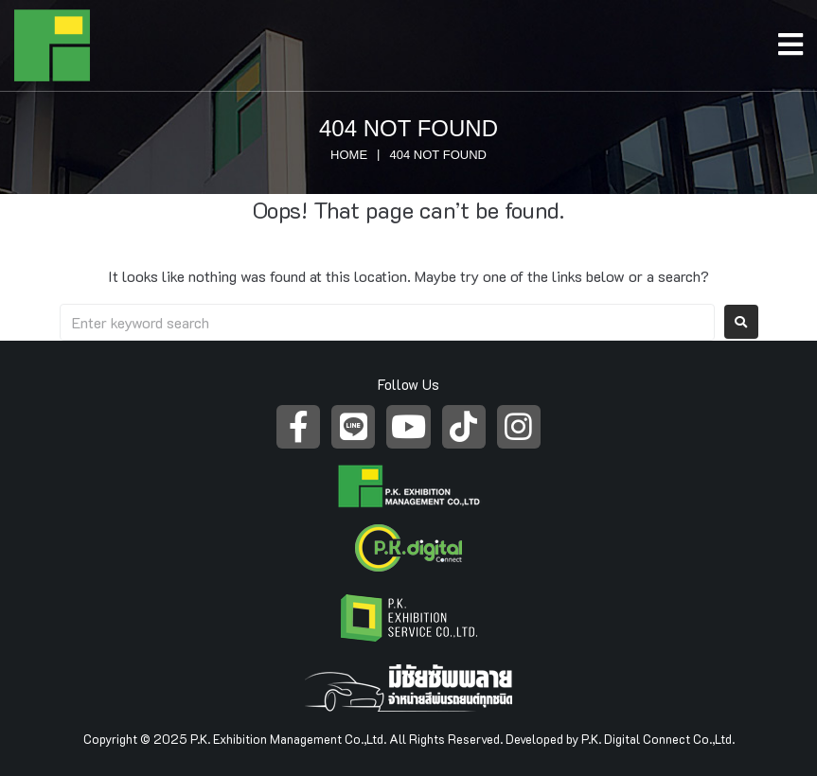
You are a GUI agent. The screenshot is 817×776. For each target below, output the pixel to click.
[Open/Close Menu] (797, 40)
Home (348, 155)
